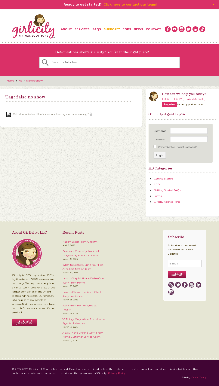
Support (111, 29)
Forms (158, 195)
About (66, 29)
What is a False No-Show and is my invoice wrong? (51, 114)
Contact (153, 29)
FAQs (96, 29)
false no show (34, 80)
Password (160, 139)
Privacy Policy (117, 373)
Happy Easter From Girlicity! (80, 241)
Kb (20, 80)
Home (10, 80)
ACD (157, 184)
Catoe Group (199, 377)
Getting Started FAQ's (167, 190)
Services (82, 29)
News (138, 29)
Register (156, 52)
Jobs (127, 29)
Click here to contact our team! (130, 4)
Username (160, 130)
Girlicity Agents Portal (167, 201)
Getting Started (163, 178)
